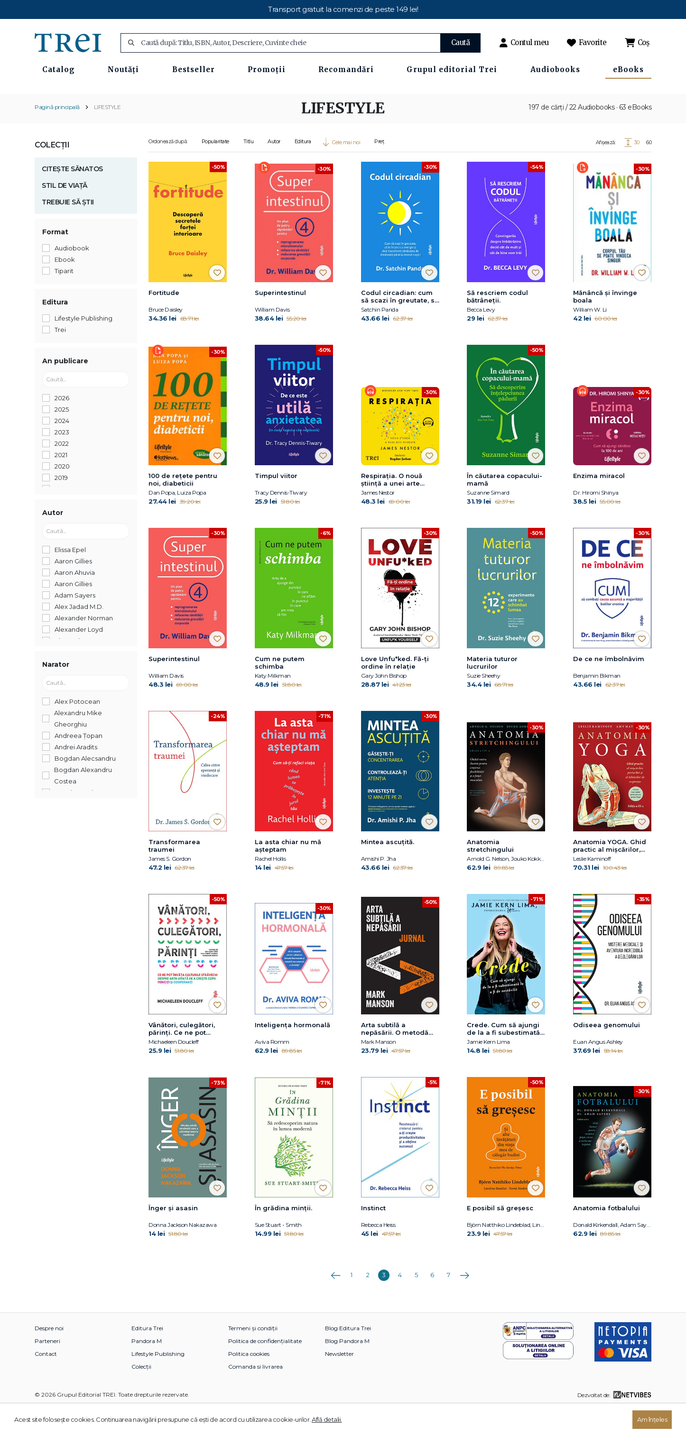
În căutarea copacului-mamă (504, 507)
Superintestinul (280, 320)
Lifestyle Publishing (158, 1381)
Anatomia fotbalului (606, 1236)
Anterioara (335, 1300)
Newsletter (339, 1381)
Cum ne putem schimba (280, 690)
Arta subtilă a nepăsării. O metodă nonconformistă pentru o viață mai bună (400, 1057)
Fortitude (163, 320)
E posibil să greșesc (500, 1236)
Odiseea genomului (606, 1053)
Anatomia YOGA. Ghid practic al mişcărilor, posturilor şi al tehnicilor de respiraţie (611, 874)
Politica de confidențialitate (265, 1368)
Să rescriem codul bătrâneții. (497, 323)
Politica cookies (248, 1381)
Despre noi (49, 1356)
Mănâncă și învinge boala (605, 323)
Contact (46, 1381)
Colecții (52, 172)
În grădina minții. (283, 1236)
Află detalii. (327, 1419)
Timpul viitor (276, 503)
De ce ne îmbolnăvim (608, 686)
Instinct (373, 1236)
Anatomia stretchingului (490, 873)
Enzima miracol (599, 503)
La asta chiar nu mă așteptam (288, 873)
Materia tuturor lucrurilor (492, 690)
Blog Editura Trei (348, 1356)
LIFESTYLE (107, 134)
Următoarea (464, 1300)
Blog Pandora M (347, 1368)
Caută (460, 42)
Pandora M (146, 1368)
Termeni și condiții (253, 1356)
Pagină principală (57, 134)
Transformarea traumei (174, 873)
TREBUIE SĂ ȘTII (68, 229)
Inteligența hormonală (292, 1053)
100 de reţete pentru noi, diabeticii (182, 507)
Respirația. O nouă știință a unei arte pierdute (391, 508)
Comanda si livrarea (255, 1394)
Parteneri (47, 1368)
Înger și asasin (173, 1236)
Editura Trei (147, 1356)
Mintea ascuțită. (387, 870)
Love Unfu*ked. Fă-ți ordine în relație (395, 690)
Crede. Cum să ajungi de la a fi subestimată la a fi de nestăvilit (503, 1057)
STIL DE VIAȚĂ (64, 213)
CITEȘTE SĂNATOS (72, 196)
